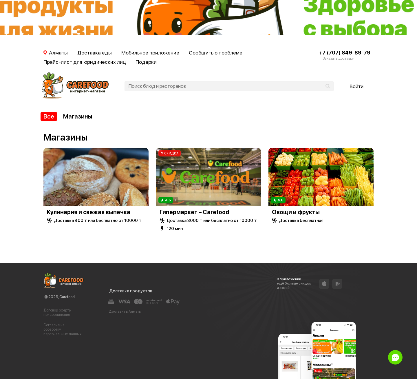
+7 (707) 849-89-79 (344, 53)
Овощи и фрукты (296, 212)
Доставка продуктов (130, 291)
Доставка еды (94, 53)
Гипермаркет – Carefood (194, 212)
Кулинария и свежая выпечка (88, 212)
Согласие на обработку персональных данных (62, 329)
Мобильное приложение (150, 53)
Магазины (77, 116)
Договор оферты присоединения (57, 312)
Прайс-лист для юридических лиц (84, 62)
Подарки (146, 62)
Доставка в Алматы (125, 311)
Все (48, 116)
